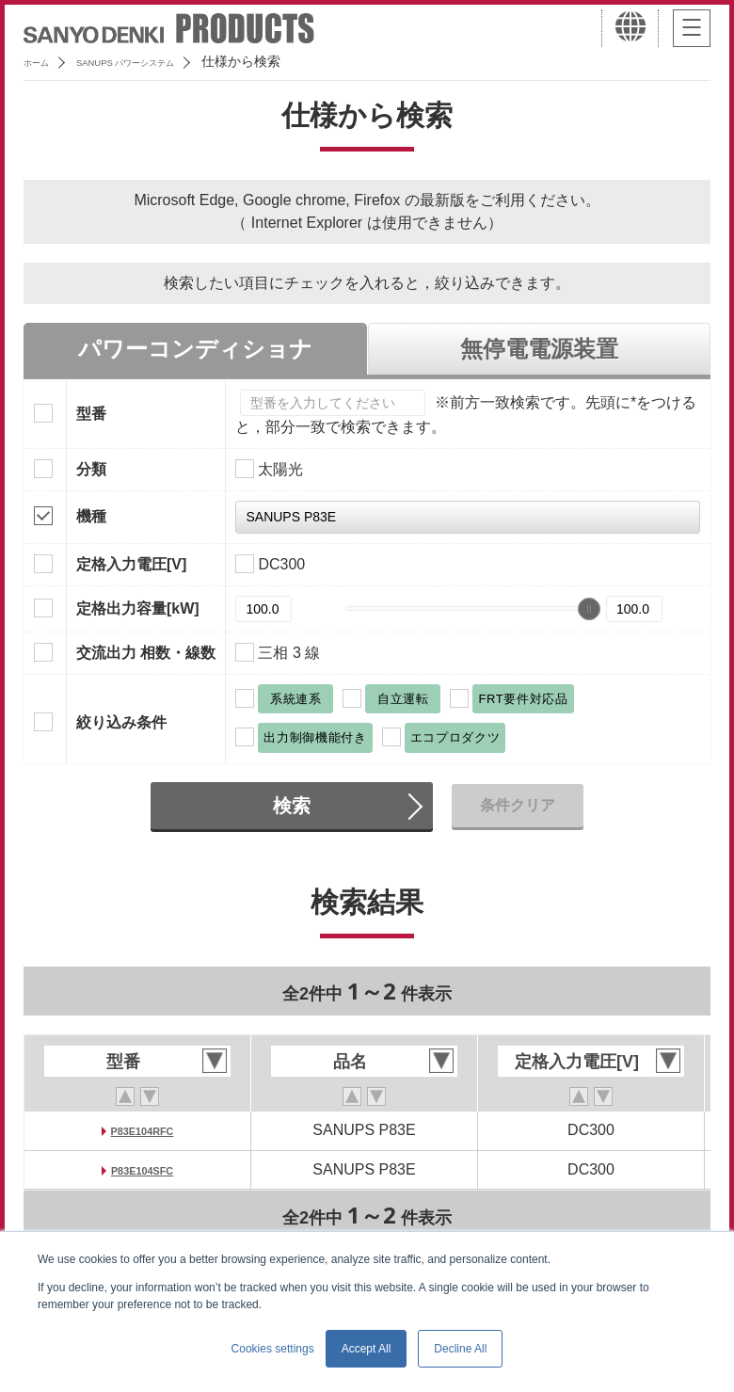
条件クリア (517, 805)
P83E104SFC (142, 1169)
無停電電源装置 (539, 348)
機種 (91, 516)
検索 (292, 805)
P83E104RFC (142, 1130)
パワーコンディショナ (195, 348)
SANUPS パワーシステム (165, 61)
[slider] (589, 609)
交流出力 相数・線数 (145, 653)
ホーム (43, 61)
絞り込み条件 (121, 722)
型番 (91, 414)
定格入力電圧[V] (131, 564)
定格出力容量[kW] (137, 608)
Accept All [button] (366, 1348)
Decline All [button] (460, 1348)
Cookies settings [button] (272, 1348)
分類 (91, 469)
